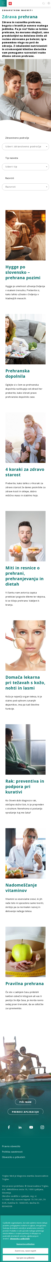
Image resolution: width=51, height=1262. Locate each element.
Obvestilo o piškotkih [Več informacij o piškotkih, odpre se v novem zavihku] (20, 1240)
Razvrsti (9, 178)
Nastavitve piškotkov (25, 1245)
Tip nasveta (11, 157)
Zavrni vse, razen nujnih (25, 1252)
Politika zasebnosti (12, 1151)
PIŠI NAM (25, 1101)
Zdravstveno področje (17, 137)
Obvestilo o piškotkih (13, 1157)
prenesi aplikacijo (25, 1111)
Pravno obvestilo (11, 1146)
